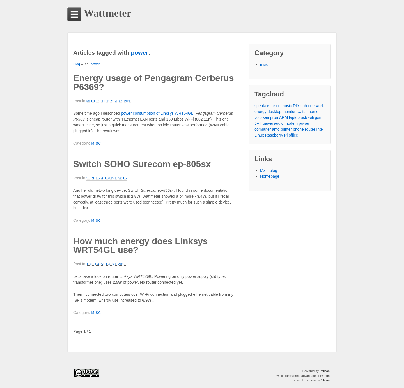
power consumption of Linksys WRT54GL (157, 113)
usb (304, 117)
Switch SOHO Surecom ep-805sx (142, 164)
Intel (319, 129)
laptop (294, 117)
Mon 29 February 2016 (109, 101)
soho (304, 105)
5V (256, 123)
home (313, 111)
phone (298, 129)
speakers (262, 105)
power (95, 64)
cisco (276, 105)
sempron (270, 117)
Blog (76, 64)
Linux (259, 135)
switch (302, 111)
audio (278, 123)
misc (96, 144)
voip (258, 117)
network (317, 105)
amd (275, 129)
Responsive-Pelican (316, 380)
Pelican (325, 371)
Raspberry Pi (276, 135)
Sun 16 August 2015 (106, 178)
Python (325, 375)
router (310, 129)
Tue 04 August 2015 (106, 264)
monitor (289, 111)
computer (262, 129)
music (287, 105)
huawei (266, 123)
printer (286, 129)
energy (260, 111)
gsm (318, 117)
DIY (296, 105)
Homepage (269, 176)
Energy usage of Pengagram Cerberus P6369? (153, 82)
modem (291, 123)
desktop (274, 111)
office (293, 135)
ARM (283, 117)
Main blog (268, 170)
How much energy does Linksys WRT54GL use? (140, 245)
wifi (311, 117)
